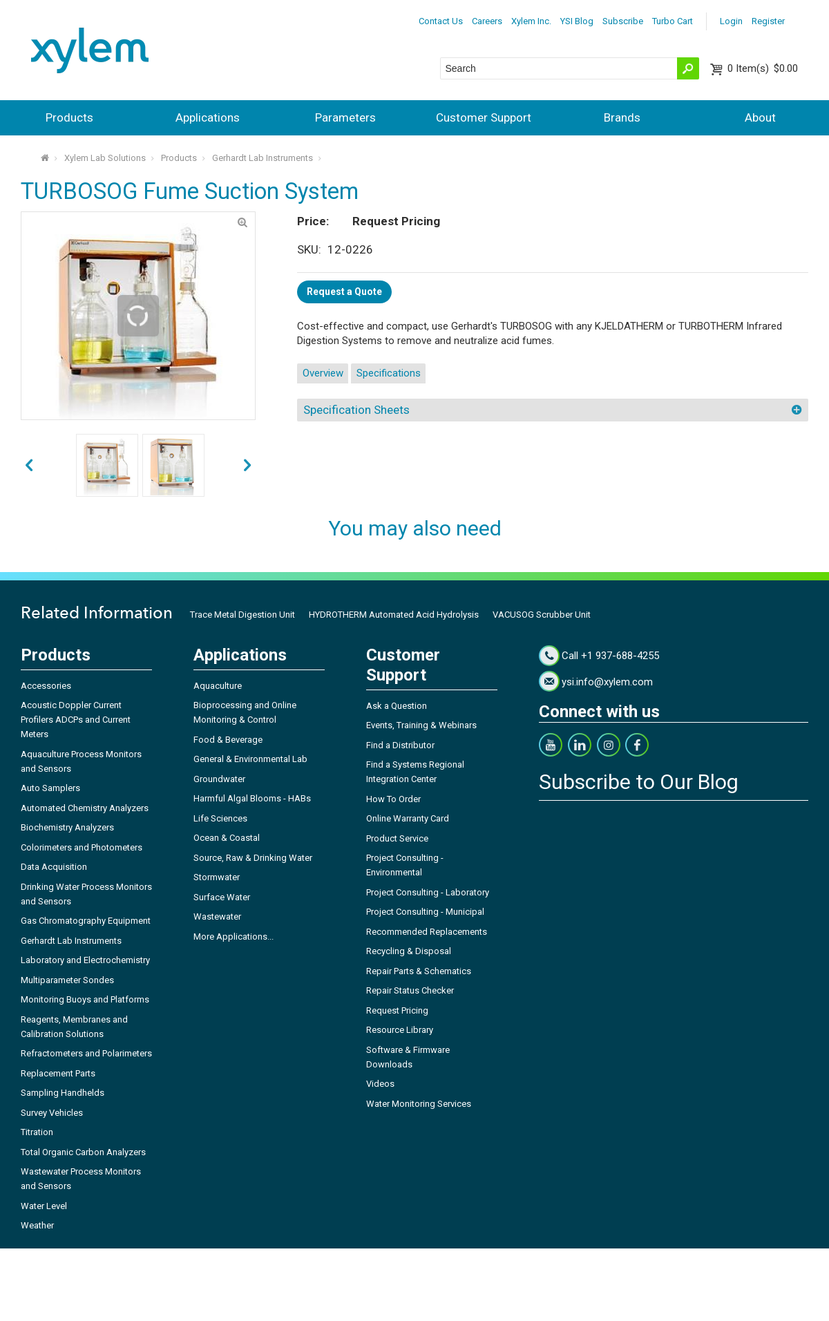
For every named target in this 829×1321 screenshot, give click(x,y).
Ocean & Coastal (226, 838)
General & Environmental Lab (250, 759)
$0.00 (762, 68)
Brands (622, 117)
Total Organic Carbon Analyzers (83, 1152)
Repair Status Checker (410, 990)
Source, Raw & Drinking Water (252, 858)
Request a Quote (344, 291)
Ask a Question (396, 706)
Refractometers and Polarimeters (86, 1053)
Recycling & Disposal (408, 951)
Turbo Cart (672, 21)
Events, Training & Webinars (421, 725)
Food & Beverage (228, 739)
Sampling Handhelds (62, 1092)
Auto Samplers (50, 788)
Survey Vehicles (52, 1113)
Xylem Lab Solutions (105, 158)
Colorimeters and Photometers (81, 847)
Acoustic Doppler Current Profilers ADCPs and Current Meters (76, 719)
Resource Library (399, 1030)
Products (69, 117)
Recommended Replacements (426, 931)
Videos (380, 1083)
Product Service (397, 838)
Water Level (44, 1206)
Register (768, 21)
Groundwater (219, 779)
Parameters (345, 117)
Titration (37, 1132)
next (29, 465)
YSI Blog (576, 21)
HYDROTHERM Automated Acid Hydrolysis (394, 614)
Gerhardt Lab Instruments (262, 158)
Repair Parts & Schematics (418, 971)
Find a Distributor (400, 745)
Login (731, 21)
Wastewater (217, 916)
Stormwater (216, 877)
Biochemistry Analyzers (67, 827)
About (760, 117)
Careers (487, 21)
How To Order (393, 799)
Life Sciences (220, 818)
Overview (323, 373)
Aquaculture (217, 686)
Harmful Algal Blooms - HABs (252, 798)
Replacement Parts (58, 1073)
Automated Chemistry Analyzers (85, 808)
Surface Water (221, 897)
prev (247, 465)
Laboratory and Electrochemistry (85, 960)
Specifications (388, 373)
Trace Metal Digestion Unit (242, 614)
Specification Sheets (356, 410)
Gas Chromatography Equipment (86, 920)
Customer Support (483, 117)
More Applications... (233, 936)
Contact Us (441, 21)
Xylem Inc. (531, 21)
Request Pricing (397, 1010)
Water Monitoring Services (418, 1104)
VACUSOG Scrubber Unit (542, 614)
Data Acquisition (54, 867)
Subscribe (622, 21)
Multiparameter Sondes (67, 980)
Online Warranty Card (407, 818)
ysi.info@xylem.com (607, 682)
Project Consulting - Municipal (425, 911)
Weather (37, 1225)
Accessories (46, 686)
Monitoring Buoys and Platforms (85, 999)
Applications (207, 117)
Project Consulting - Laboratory (427, 892)
